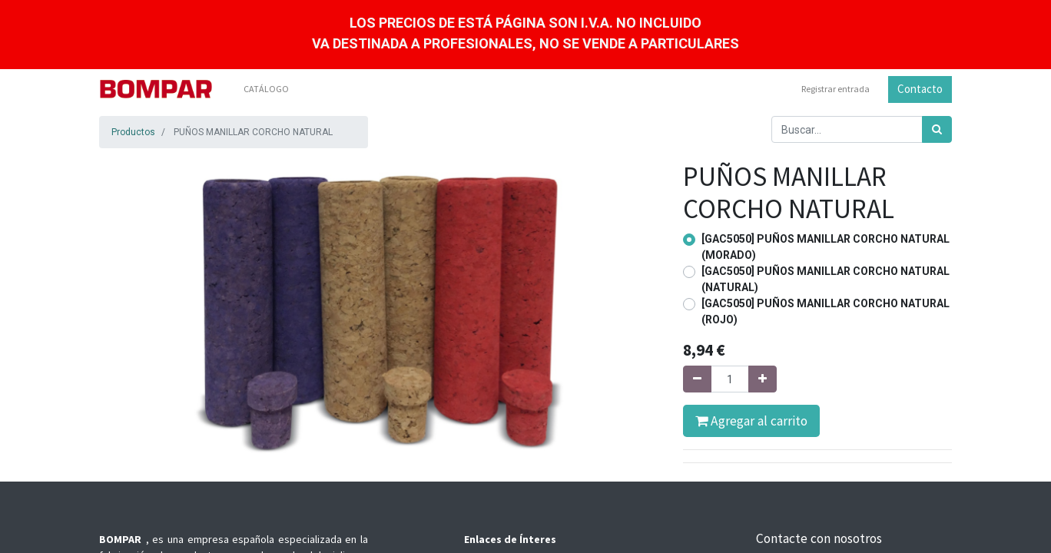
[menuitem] (266, 89)
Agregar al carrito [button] (751, 420)
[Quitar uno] (697, 379)
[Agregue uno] (762, 379)
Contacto (920, 88)
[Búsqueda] (937, 129)
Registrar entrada (835, 88)
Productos (133, 132)
